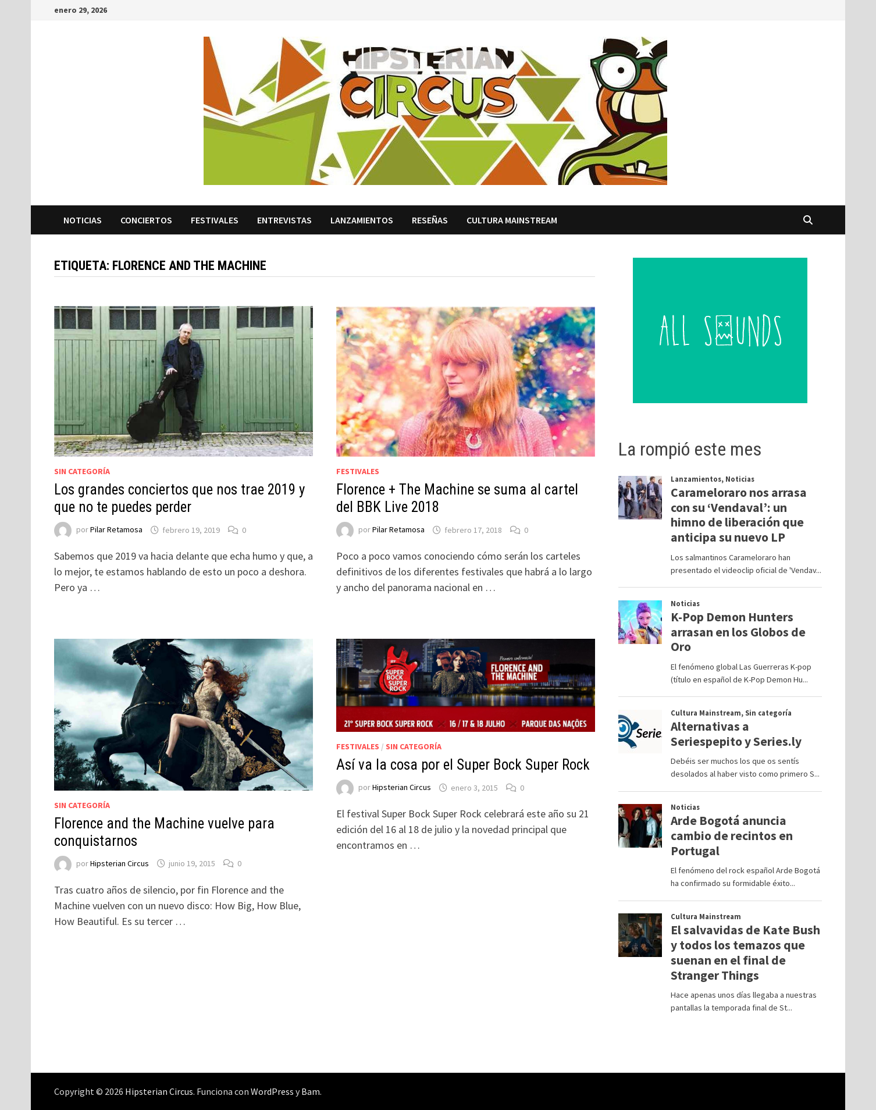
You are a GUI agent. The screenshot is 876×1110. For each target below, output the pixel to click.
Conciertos (146, 220)
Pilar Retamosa (116, 530)
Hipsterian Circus (119, 863)
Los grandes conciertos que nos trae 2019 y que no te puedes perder (179, 498)
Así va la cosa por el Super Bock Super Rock (463, 764)
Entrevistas (284, 220)
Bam (310, 1091)
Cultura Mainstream (512, 220)
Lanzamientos (361, 220)
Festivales (214, 220)
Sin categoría (82, 471)
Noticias (82, 220)
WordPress (272, 1091)
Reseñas (430, 220)
